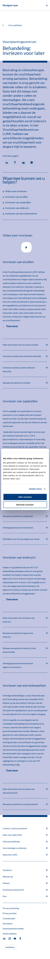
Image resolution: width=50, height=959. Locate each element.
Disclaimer (8, 923)
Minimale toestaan (25, 505)
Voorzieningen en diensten (25, 848)
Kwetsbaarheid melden (13, 928)
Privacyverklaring (11, 908)
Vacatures (25, 870)
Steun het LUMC (25, 854)
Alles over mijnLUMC (25, 835)
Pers (25, 896)
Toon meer (12, 326)
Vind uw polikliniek (25, 841)
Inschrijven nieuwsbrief (25, 889)
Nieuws (25, 883)
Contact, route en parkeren (25, 828)
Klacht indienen (10, 933)
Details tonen (35, 489)
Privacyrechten (10, 913)
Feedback (10, 947)
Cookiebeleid (9, 918)
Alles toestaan (25, 497)
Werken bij (25, 876)
